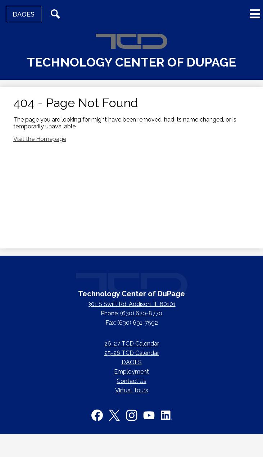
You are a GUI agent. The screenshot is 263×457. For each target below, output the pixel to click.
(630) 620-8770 (141, 313)
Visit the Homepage (39, 139)
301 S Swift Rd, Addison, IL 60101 (132, 304)
